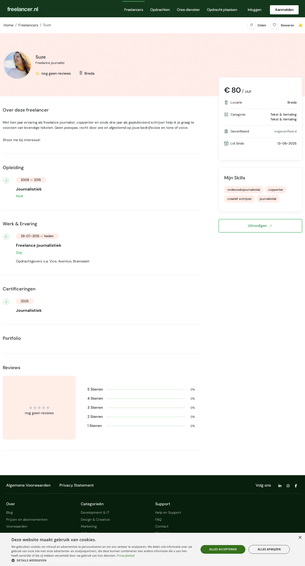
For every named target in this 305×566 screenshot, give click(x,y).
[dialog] (152, 549)
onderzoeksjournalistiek (243, 190)
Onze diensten (188, 9)
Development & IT (95, 512)
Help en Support (168, 512)
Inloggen (254, 9)
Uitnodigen (260, 226)
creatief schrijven (239, 199)
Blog (9, 512)
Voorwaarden (16, 526)
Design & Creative (95, 519)
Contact (161, 526)
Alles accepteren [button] (223, 549)
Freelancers (133, 9)
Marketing (89, 526)
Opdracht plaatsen (222, 9)
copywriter (275, 190)
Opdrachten (160, 9)
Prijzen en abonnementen (27, 519)
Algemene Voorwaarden (28, 485)
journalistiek (268, 199)
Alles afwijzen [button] (269, 549)
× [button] (300, 537)
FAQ (158, 519)
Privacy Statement (76, 485)
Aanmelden (284, 9)
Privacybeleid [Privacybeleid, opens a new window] (126, 556)
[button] (251, 24)
